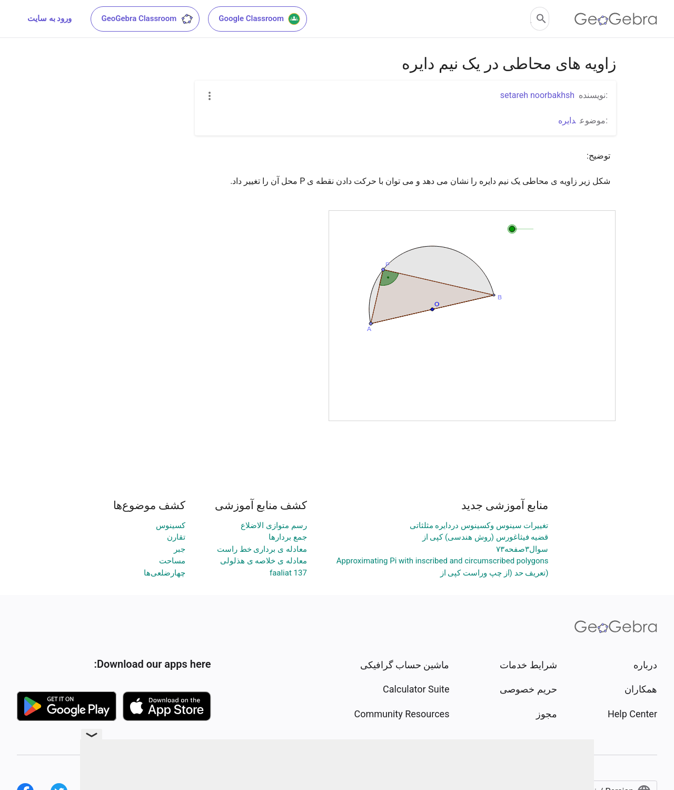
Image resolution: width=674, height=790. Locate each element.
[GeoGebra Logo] (615, 19)
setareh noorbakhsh (537, 95)
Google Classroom (260, 19)
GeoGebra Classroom (147, 19)
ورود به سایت (49, 18)
